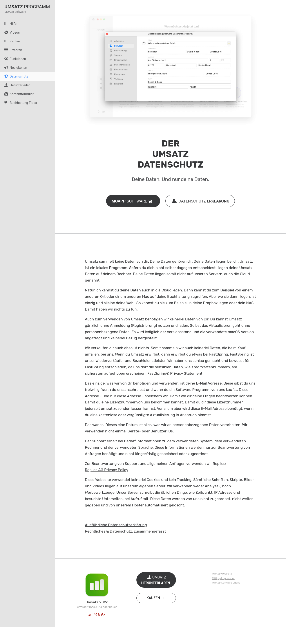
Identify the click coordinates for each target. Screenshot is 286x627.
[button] (156, 598)
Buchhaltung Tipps (18, 103)
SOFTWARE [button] (133, 201)
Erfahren (11, 50)
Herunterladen (15, 85)
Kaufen (10, 41)
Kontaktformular (17, 94)
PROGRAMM (27, 7)
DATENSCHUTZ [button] (200, 201)
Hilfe (8, 24)
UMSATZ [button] (156, 579)
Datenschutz (14, 76)
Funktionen (13, 59)
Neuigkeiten (13, 68)
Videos (10, 32)
